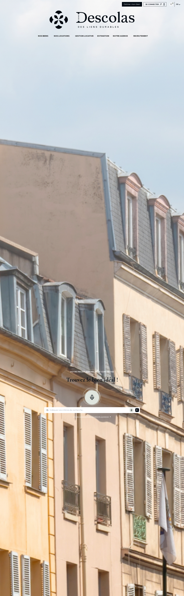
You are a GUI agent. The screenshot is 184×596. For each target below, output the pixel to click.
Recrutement (140, 36)
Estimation (103, 36)
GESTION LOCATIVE (84, 36)
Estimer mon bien (132, 4)
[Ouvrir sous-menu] (50, 36)
